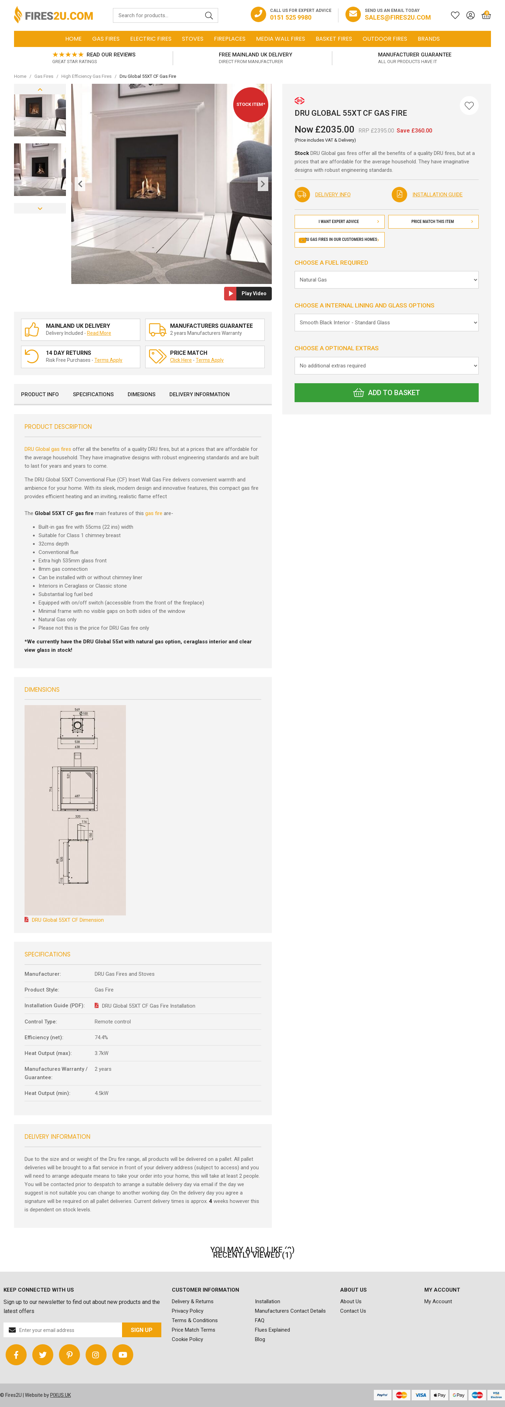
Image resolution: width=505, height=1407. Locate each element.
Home (73, 39)
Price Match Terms (193, 1330)
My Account (438, 1301)
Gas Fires (106, 39)
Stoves (192, 39)
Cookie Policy (187, 1339)
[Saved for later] (451, 15)
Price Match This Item (442, 221)
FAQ (259, 1320)
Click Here (181, 360)
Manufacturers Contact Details (290, 1311)
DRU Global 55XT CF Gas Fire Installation (148, 1006)
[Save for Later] (469, 105)
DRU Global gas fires (48, 449)
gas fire (153, 513)
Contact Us (353, 1311)
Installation (267, 1301)
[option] (93, 58)
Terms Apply (108, 360)
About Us (351, 1301)
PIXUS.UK (60, 1395)
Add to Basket (386, 393)
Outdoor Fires (385, 39)
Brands (429, 39)
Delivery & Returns (193, 1301)
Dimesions (141, 394)
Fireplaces (229, 39)
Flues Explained (272, 1330)
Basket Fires (334, 39)
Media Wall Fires (280, 39)
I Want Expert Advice (348, 221)
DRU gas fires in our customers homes (339, 239)
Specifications (93, 394)
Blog (260, 1339)
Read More (99, 333)
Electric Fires (150, 39)
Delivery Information (199, 394)
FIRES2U (53, 15)
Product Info (40, 394)
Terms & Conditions (195, 1320)
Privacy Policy (187, 1311)
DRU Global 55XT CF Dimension (68, 920)
